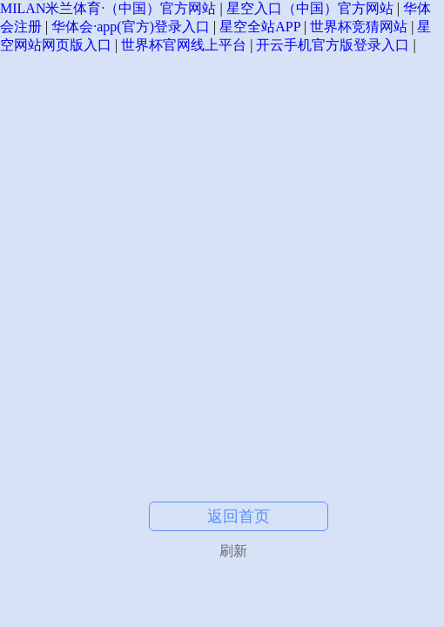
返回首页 (238, 516)
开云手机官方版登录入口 (332, 44)
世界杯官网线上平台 (183, 44)
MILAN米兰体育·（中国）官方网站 (108, 8)
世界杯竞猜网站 (358, 26)
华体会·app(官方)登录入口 (130, 26)
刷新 (233, 550)
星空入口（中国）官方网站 (310, 8)
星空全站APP (259, 26)
